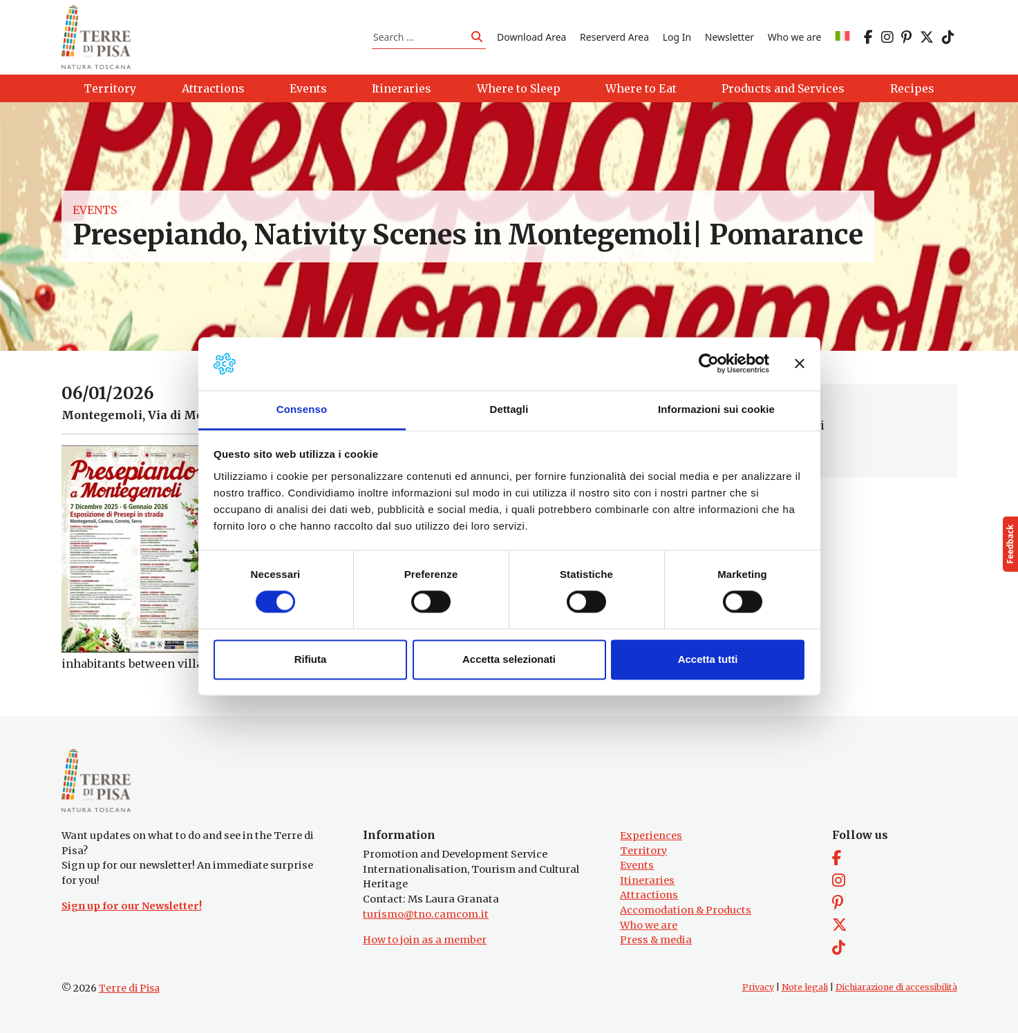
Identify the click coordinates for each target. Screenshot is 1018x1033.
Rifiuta (310, 659)
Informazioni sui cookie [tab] (716, 409)
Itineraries (647, 880)
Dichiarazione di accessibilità (896, 987)
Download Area (531, 37)
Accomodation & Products (685, 910)
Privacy (758, 987)
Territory (643, 850)
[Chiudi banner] (799, 364)
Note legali (805, 987)
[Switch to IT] (842, 37)
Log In (677, 37)
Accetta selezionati (509, 659)
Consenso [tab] (301, 409)
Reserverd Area (614, 37)
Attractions (649, 895)
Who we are (795, 37)
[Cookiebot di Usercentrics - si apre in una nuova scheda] (708, 364)
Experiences (651, 835)
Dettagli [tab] (509, 409)
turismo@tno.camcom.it (426, 914)
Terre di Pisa (129, 988)
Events (95, 210)
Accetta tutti (708, 659)
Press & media (656, 940)
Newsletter (729, 37)
